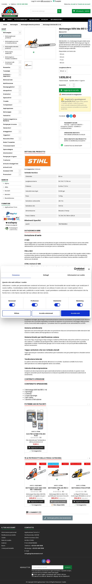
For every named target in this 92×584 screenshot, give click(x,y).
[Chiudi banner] (89, 269)
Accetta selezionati (46, 313)
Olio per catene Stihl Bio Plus (80, 435)
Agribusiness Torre (10, 207)
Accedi (73, 4)
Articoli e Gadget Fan (10, 164)
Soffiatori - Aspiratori (7, 75)
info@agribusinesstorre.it (34, 554)
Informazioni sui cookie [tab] (76, 275)
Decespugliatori (9, 87)
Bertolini (7, 194)
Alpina (6, 183)
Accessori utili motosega (9, 63)
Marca (61, 32)
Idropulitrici (7, 90)
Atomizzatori (7, 153)
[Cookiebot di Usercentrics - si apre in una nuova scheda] (75, 269)
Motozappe (7, 112)
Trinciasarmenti (9, 146)
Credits (64, 582)
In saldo (44, 20)
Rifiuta (16, 313)
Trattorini (6, 160)
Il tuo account (8, 527)
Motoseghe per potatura (10, 37)
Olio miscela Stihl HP (58, 434)
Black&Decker (9, 198)
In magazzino (29, 169)
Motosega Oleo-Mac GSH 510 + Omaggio (36, 489)
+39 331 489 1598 (22, 4)
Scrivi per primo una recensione (57, 518)
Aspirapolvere (8, 108)
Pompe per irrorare (10, 124)
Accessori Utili (8, 171)
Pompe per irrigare (9, 157)
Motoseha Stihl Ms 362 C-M (58, 489)
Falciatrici (6, 116)
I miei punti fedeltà (8, 548)
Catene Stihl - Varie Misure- (35, 435)
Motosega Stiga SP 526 (81, 488)
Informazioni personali (9, 532)
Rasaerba (6, 67)
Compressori (7, 105)
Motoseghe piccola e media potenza (11, 42)
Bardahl (7, 191)
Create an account (84, 4)
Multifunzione (8, 83)
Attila (6, 187)
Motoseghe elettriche (9, 52)
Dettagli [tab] (46, 275)
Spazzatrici (7, 98)
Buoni (3, 546)
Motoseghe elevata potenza (11, 47)
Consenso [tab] (16, 275)
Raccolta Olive (8, 139)
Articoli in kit (7, 167)
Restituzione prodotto (9, 535)
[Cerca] (46, 11)
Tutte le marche (20, 20)
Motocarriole (7, 80)
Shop (9, 20)
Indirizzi (4, 543)
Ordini (3, 538)
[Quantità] (70, 85)
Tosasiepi (6, 71)
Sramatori (7, 94)
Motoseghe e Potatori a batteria (11, 58)
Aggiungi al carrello (70, 90)
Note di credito (6, 540)
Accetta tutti (75, 313)
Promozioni (34, 20)
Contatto (4, 4)
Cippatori (6, 135)
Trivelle (5, 101)
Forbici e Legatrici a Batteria (10, 120)
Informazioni (56, 20)
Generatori (7, 128)
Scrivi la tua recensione (70, 36)
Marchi (5, 180)
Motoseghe (7, 33)
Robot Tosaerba (9, 142)
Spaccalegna (8, 149)
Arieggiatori (7, 131)
